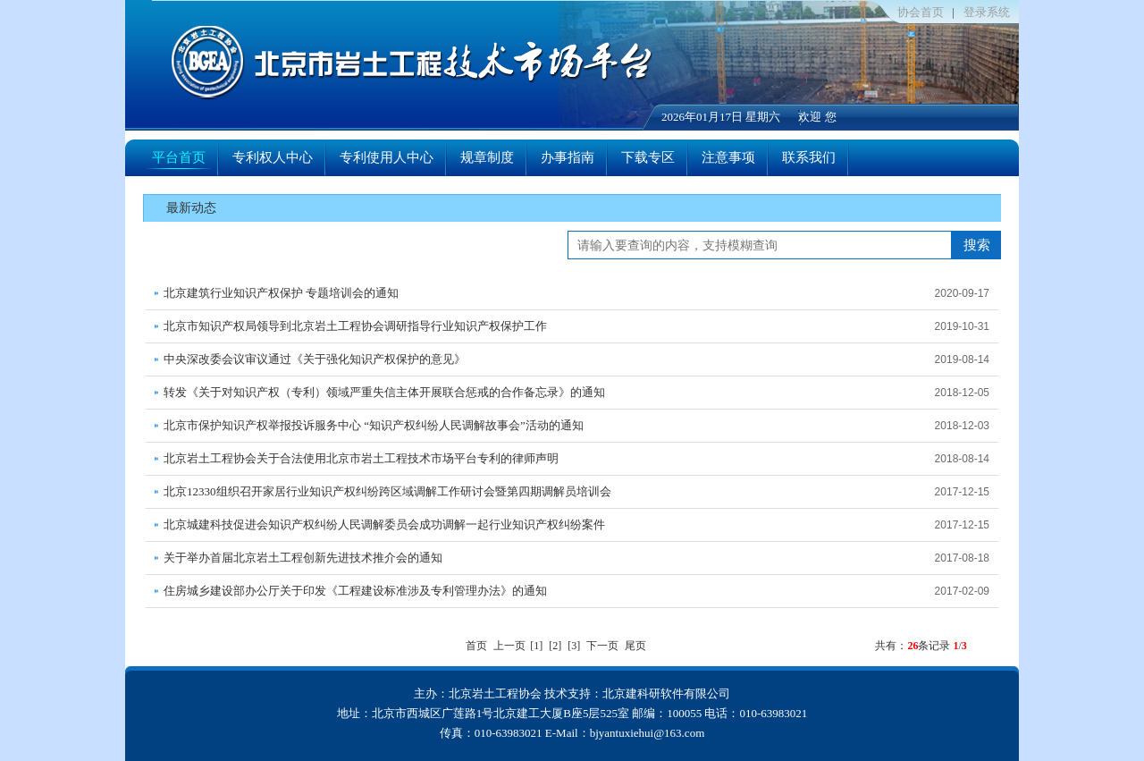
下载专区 (648, 157)
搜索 (976, 245)
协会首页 (920, 12)
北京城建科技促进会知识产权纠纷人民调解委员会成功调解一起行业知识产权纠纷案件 (384, 524)
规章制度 (487, 157)
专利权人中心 (272, 157)
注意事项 (728, 157)
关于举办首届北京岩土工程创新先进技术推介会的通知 (303, 557)
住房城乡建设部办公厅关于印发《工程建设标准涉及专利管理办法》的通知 (355, 590)
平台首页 (179, 157)
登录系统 (986, 12)
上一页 (509, 645)
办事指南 (567, 157)
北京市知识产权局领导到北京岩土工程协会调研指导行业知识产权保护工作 (355, 326)
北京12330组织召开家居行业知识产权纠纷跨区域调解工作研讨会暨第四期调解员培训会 (387, 491)
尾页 (635, 645)
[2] (555, 645)
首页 (476, 645)
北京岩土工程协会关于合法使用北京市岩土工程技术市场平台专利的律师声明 (361, 458)
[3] (574, 645)
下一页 (602, 645)
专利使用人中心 (386, 157)
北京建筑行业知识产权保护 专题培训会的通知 (281, 293)
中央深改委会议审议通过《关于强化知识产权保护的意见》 (315, 359)
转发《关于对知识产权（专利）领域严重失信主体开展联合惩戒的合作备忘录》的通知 (384, 392)
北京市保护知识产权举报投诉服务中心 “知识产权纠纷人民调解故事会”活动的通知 (374, 425)
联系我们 (809, 157)
